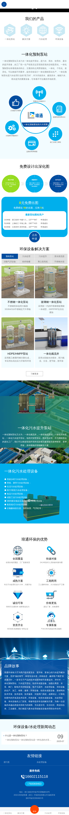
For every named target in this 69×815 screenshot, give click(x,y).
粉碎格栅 (26, 261)
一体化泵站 (7, 811)
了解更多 (34, 374)
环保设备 (61, 811)
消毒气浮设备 (10, 261)
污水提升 (43, 256)
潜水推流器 (59, 256)
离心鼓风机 (43, 261)
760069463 (35, 783)
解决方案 (21, 811)
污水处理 (26, 256)
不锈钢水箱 (59, 261)
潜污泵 (7, 762)
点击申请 (34, 237)
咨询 (34, 809)
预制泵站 (10, 256)
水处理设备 (42, 762)
